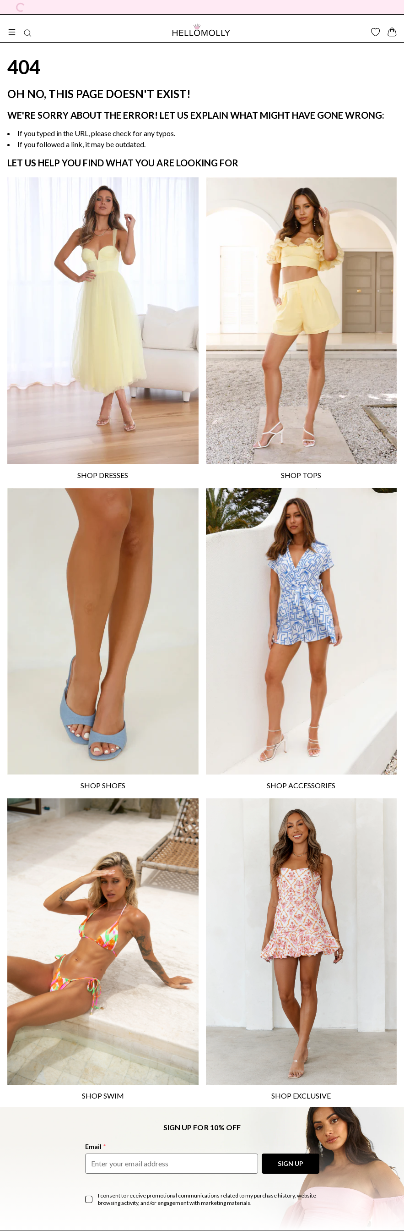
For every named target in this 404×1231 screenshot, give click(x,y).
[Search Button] (27, 32)
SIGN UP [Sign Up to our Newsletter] (290, 1163)
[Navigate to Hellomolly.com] (201, 29)
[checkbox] (88, 1199)
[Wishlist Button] (375, 32)
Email (95, 1146)
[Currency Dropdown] (20, 7)
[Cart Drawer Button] (392, 32)
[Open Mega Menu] (11, 32)
